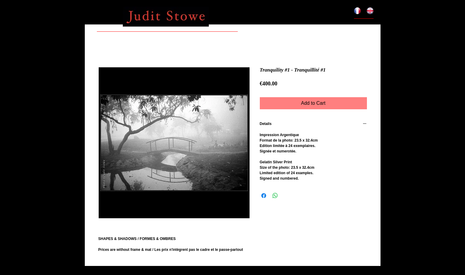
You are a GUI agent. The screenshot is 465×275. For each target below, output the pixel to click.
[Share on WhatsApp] (275, 195)
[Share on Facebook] (263, 195)
